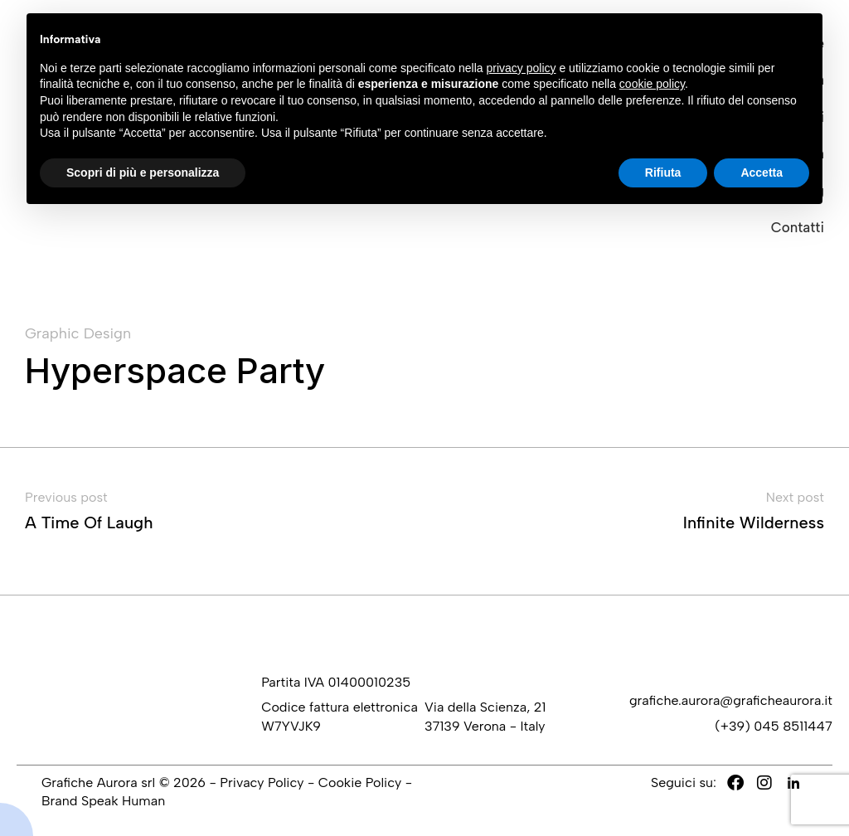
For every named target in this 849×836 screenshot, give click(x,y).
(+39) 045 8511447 (773, 726)
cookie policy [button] (652, 83)
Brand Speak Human (103, 801)
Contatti (797, 227)
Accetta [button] (761, 172)
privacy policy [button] (521, 68)
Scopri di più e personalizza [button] (142, 172)
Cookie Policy (359, 782)
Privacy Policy (261, 782)
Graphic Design (78, 334)
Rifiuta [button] (663, 172)
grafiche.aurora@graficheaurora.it (730, 700)
